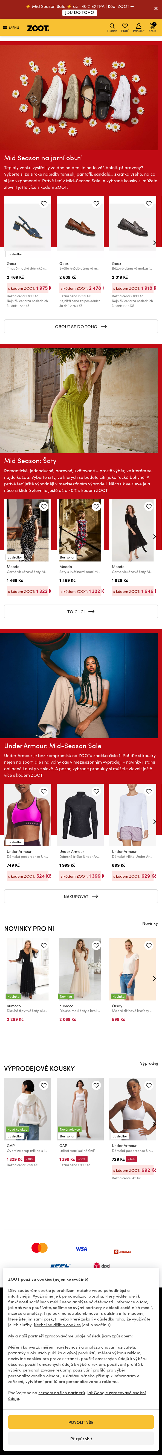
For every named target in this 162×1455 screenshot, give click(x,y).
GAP (11, 1145)
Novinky (150, 923)
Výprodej (149, 1063)
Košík (153, 27)
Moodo (13, 566)
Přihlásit (138, 28)
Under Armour (19, 851)
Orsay (117, 1005)
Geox (11, 263)
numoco (14, 1005)
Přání (125, 28)
